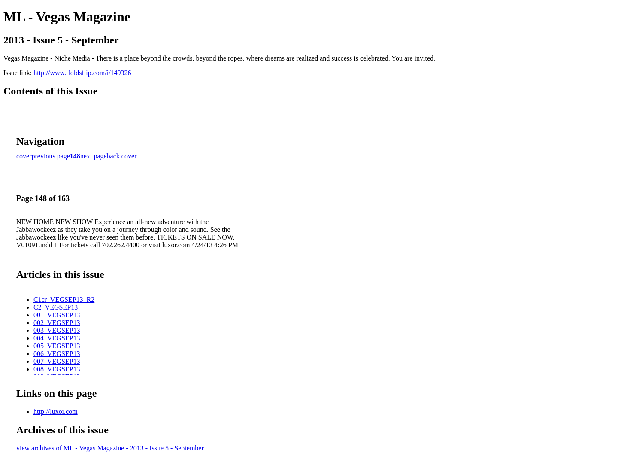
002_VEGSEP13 (56, 322)
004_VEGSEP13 (56, 338)
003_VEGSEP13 (56, 330)
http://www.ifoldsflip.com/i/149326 (82, 72)
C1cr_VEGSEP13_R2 (63, 299)
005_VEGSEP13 (56, 346)
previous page (51, 156)
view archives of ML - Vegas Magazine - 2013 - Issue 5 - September (110, 448)
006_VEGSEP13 (56, 353)
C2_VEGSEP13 (55, 307)
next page (93, 156)
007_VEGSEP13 (56, 361)
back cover (122, 156)
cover (24, 156)
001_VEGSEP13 (56, 315)
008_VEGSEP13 (56, 369)
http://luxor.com (55, 411)
